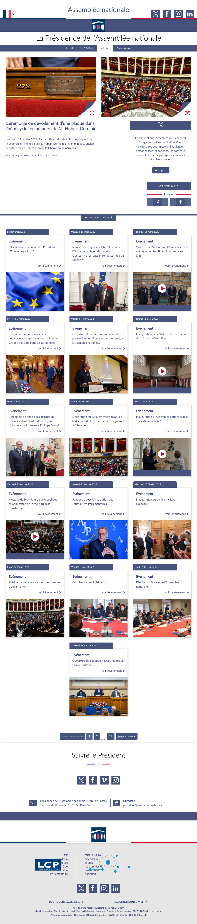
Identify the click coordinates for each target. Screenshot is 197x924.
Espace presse (124, 48)
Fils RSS (137, 911)
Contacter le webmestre (118, 911)
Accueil (69, 48)
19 (110, 736)
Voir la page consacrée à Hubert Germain (31, 155)
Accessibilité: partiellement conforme (86, 911)
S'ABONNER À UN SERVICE (128, 902)
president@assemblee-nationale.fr (144, 805)
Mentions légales (43, 911)
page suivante (126, 736)
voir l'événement (50, 265)
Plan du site (59, 911)
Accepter (160, 170)
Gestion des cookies (152, 911)
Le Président (86, 48)
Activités (104, 48)
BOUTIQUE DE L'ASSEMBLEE (64, 902)
